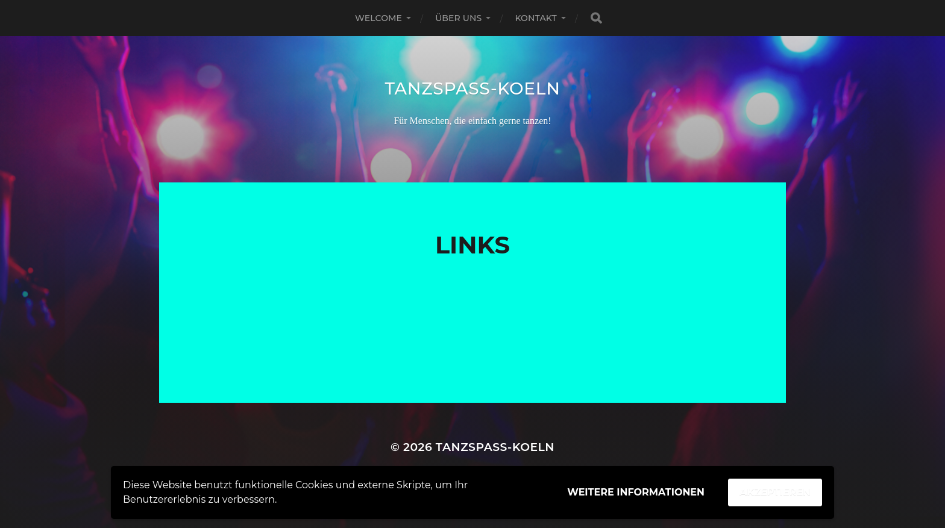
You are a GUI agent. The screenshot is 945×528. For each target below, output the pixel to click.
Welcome (378, 18)
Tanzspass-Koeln (472, 88)
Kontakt (536, 18)
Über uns (458, 18)
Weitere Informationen (636, 492)
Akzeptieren (775, 492)
